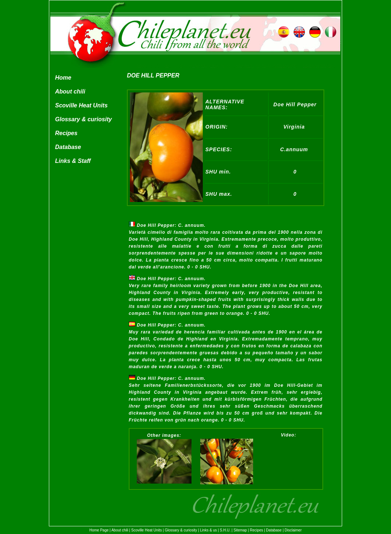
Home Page (99, 530)
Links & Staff (73, 161)
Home (63, 78)
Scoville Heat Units (81, 105)
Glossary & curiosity (83, 119)
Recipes (66, 133)
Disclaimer (293, 530)
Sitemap (240, 530)
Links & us (208, 530)
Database (68, 147)
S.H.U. (225, 530)
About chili (70, 91)
